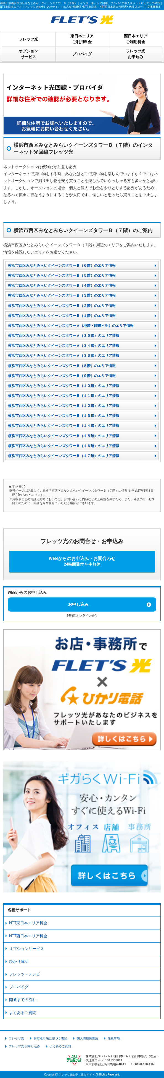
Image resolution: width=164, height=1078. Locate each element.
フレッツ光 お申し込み (24, 1046)
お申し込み (78, 604)
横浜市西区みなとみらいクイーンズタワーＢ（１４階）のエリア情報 (63, 426)
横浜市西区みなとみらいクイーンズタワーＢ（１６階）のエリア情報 (63, 446)
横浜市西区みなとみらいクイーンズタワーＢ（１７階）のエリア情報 (63, 456)
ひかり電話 (18, 961)
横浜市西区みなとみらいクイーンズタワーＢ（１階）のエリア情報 (62, 316)
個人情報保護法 (87, 1038)
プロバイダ (18, 987)
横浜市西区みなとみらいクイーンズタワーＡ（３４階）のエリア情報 (63, 345)
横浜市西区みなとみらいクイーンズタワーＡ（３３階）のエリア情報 (63, 355)
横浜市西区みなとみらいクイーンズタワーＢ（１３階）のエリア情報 (63, 416)
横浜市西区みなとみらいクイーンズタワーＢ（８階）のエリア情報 (62, 366)
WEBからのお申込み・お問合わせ (82, 561)
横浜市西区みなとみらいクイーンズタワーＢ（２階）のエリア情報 (62, 306)
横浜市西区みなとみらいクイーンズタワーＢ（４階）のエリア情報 (62, 285)
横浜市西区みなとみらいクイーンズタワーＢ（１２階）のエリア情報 (63, 406)
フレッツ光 (16, 1038)
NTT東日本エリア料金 (28, 923)
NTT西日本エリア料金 (28, 936)
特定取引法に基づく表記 (50, 1038)
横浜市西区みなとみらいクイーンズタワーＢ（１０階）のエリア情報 (63, 386)
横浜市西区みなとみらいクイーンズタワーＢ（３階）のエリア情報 (62, 295)
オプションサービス (26, 948)
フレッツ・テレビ (24, 974)
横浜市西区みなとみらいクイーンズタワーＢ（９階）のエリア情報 (62, 376)
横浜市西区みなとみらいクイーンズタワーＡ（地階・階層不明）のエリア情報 (71, 326)
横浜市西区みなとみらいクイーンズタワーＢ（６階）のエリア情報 (62, 265)
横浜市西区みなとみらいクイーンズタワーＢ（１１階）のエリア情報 (63, 396)
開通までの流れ (22, 999)
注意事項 (114, 1038)
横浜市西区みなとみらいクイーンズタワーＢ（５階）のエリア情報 (62, 275)
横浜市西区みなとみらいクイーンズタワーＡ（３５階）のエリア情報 (63, 335)
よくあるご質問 (22, 1012)
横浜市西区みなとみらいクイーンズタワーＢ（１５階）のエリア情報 (63, 436)
